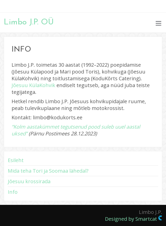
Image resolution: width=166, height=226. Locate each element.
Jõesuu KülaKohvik (33, 85)
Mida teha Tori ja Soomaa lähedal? (48, 170)
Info (13, 192)
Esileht (16, 160)
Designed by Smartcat (133, 218)
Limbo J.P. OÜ (29, 22)
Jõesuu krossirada (29, 181)
